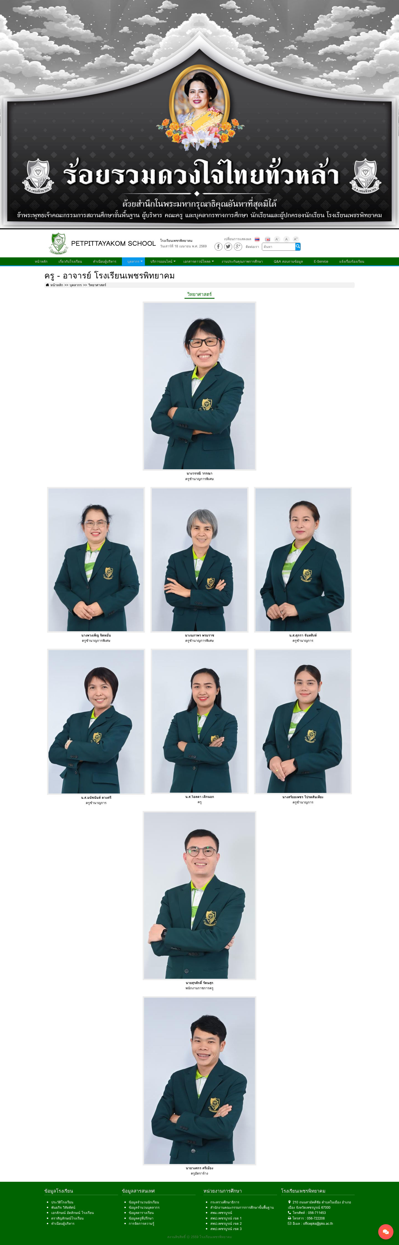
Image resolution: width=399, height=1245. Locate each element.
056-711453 (317, 1212)
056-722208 (316, 1218)
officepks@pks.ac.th (318, 1223)
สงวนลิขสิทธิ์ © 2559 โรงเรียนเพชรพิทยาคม (199, 1236)
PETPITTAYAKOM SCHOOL (113, 243)
